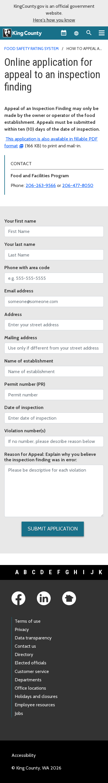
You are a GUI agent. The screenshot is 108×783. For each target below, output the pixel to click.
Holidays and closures (36, 696)
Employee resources (35, 704)
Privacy (22, 629)
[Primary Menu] (101, 32)
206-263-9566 (41, 185)
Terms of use (28, 621)
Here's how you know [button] (54, 20)
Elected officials (30, 663)
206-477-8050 (77, 185)
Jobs (19, 713)
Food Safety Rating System (31, 48)
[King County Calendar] (63, 32)
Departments (28, 679)
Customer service (32, 671)
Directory (24, 654)
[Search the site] (89, 32)
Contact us (25, 646)
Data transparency (33, 638)
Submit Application (53, 529)
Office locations (30, 688)
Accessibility (24, 755)
